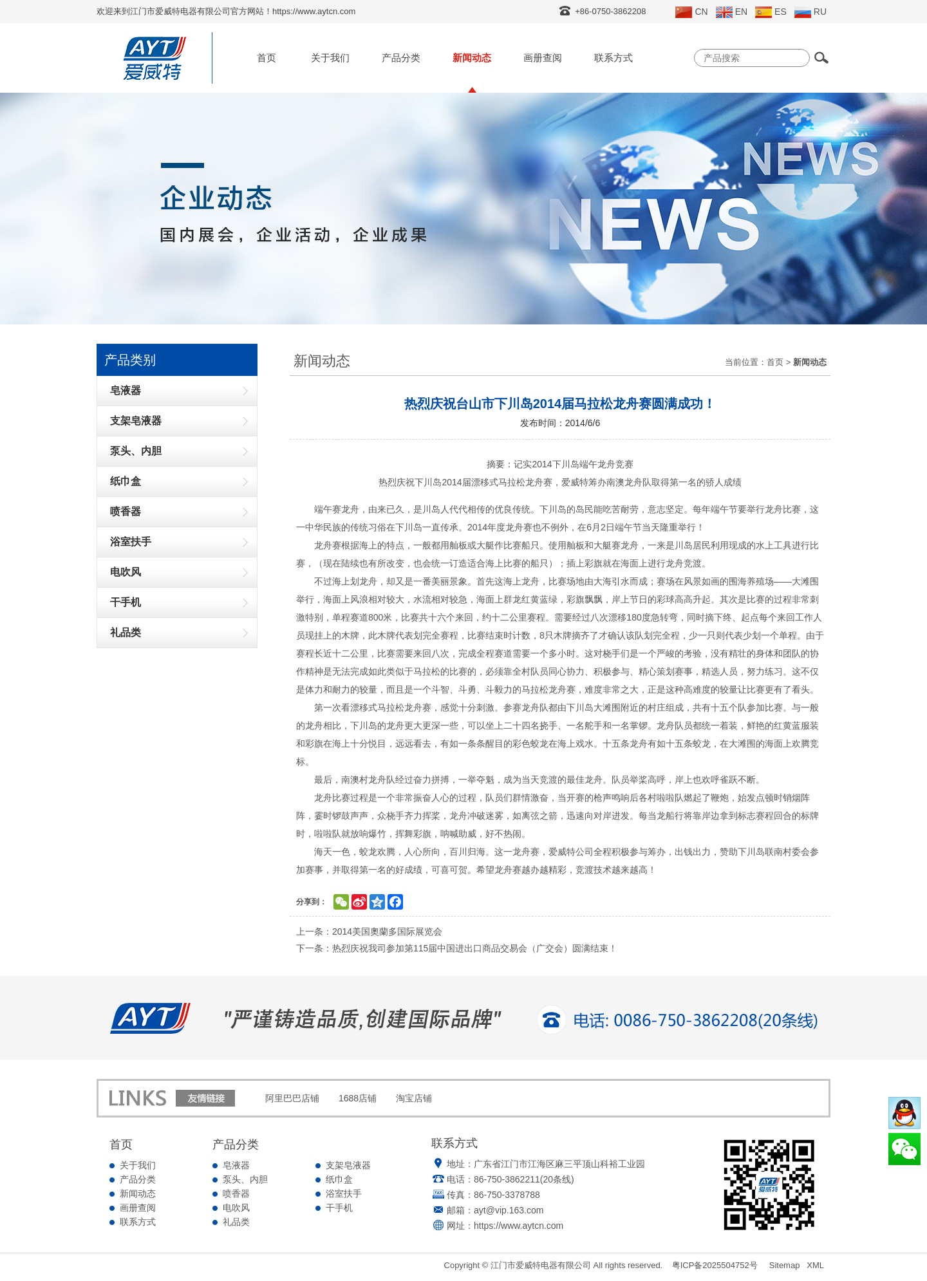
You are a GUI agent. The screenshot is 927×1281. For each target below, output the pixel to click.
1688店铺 (358, 1098)
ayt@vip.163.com (508, 1210)
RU (810, 12)
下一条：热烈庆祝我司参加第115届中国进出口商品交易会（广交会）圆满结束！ (456, 948)
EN (731, 12)
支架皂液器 (348, 1165)
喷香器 (236, 1193)
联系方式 (613, 57)
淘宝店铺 (414, 1098)
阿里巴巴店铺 (292, 1098)
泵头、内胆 (245, 1179)
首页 (266, 57)
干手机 (339, 1207)
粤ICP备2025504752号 (715, 1265)
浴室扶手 (344, 1193)
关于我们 (330, 57)
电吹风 (236, 1207)
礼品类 (236, 1222)
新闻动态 (472, 57)
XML (815, 1265)
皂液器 (236, 1165)
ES (771, 12)
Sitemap (784, 1265)
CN (691, 12)
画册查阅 (542, 57)
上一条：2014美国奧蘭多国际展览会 (369, 931)
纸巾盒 (339, 1179)
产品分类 (401, 57)
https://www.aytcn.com (518, 1225)
